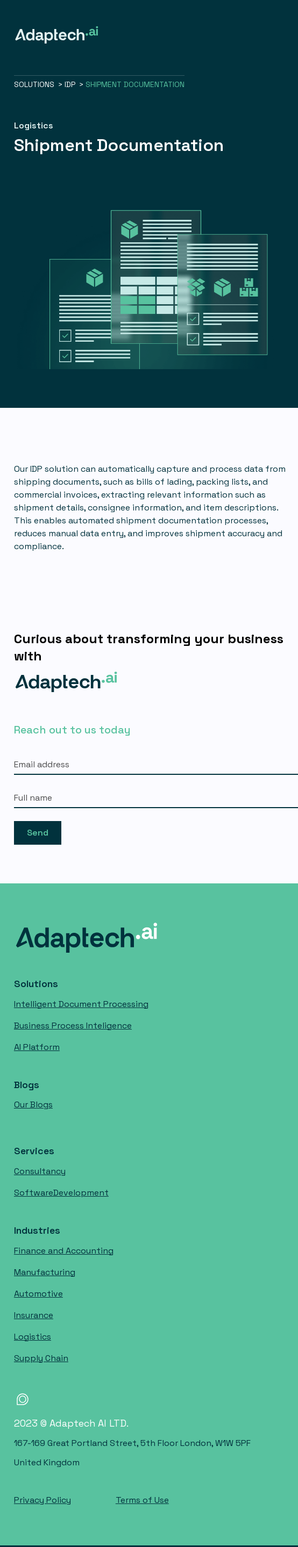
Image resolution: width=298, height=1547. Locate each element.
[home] (56, 35)
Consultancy (40, 1171)
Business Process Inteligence (73, 1025)
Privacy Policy (42, 1500)
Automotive (38, 1293)
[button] (292, 35)
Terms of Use (142, 1500)
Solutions (36, 983)
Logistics (32, 1336)
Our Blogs (33, 1104)
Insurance (33, 1315)
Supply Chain (41, 1358)
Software (61, 1192)
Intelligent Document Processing (81, 1004)
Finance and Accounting (63, 1250)
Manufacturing (44, 1272)
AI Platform (37, 1047)
